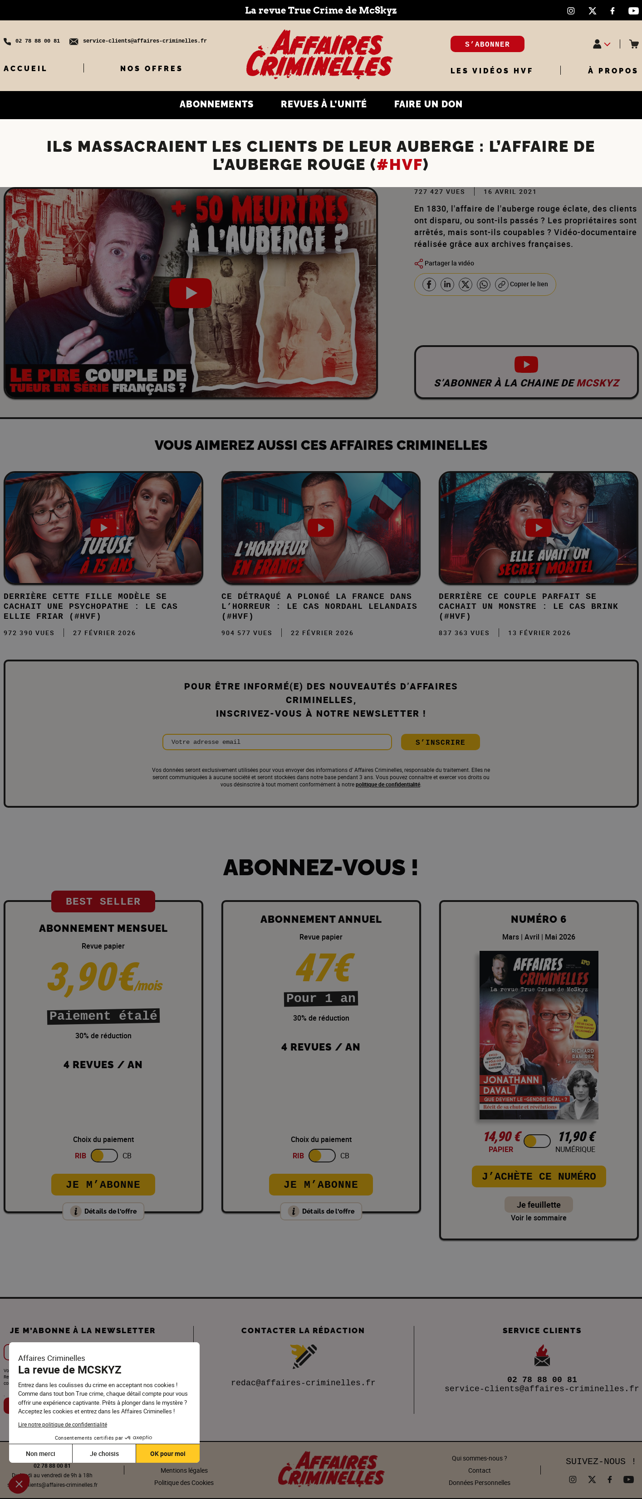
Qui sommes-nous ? (479, 1458)
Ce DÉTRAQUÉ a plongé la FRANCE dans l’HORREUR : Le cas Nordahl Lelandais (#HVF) (319, 606)
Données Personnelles (479, 1482)
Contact (479, 1470)
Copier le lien (521, 284)
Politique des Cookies (184, 1482)
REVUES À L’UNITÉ (324, 104)
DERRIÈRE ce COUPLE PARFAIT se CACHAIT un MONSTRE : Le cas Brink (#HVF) (528, 606)
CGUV (184, 1458)
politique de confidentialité (388, 784)
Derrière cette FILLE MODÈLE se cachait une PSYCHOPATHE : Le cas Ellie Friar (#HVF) (91, 606)
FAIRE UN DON (428, 104)
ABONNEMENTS (217, 104)
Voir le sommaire (539, 1218)
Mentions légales (184, 1470)
